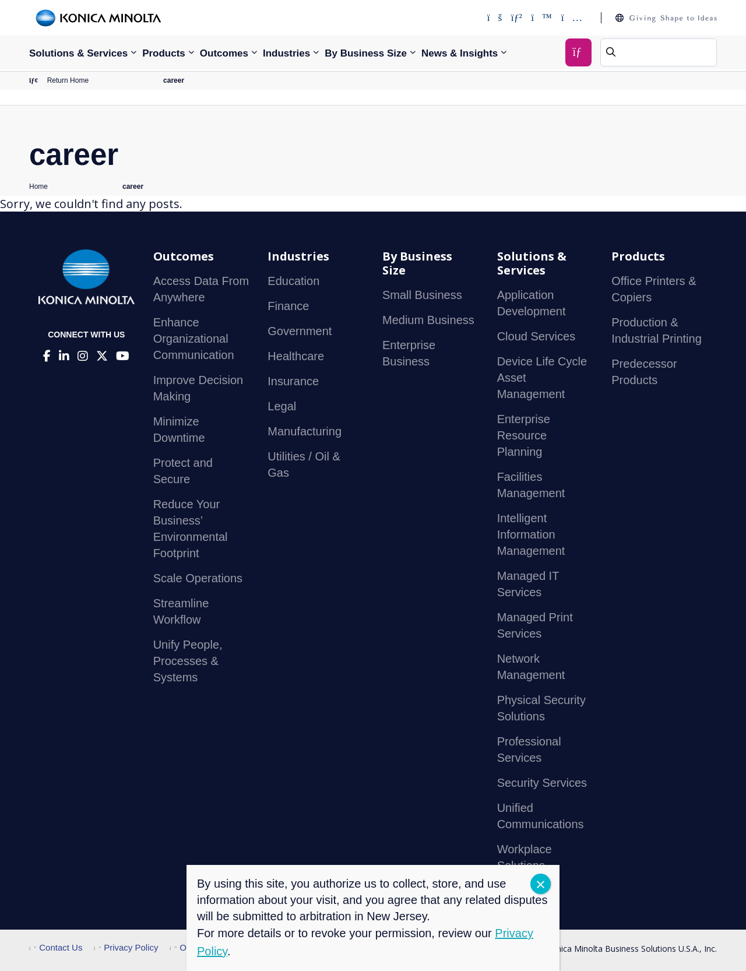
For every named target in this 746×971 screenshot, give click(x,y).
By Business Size (366, 53)
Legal (282, 406)
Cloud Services (536, 336)
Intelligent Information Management (531, 534)
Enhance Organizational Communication (193, 338)
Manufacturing (305, 431)
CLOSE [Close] (540, 884)
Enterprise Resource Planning (523, 435)
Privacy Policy (126, 947)
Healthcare (296, 356)
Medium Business (428, 320)
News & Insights (459, 53)
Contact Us (55, 947)
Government (300, 331)
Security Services (542, 782)
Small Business (422, 295)
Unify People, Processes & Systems (188, 661)
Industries (286, 53)
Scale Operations (197, 578)
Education (293, 281)
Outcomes (224, 53)
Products (163, 53)
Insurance (293, 381)
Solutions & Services (78, 53)
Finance (288, 306)
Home (38, 186)
